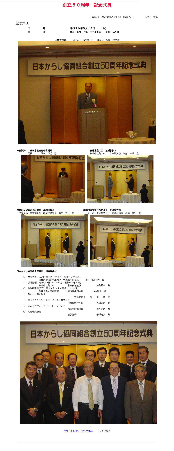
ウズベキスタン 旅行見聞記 (78, 431)
